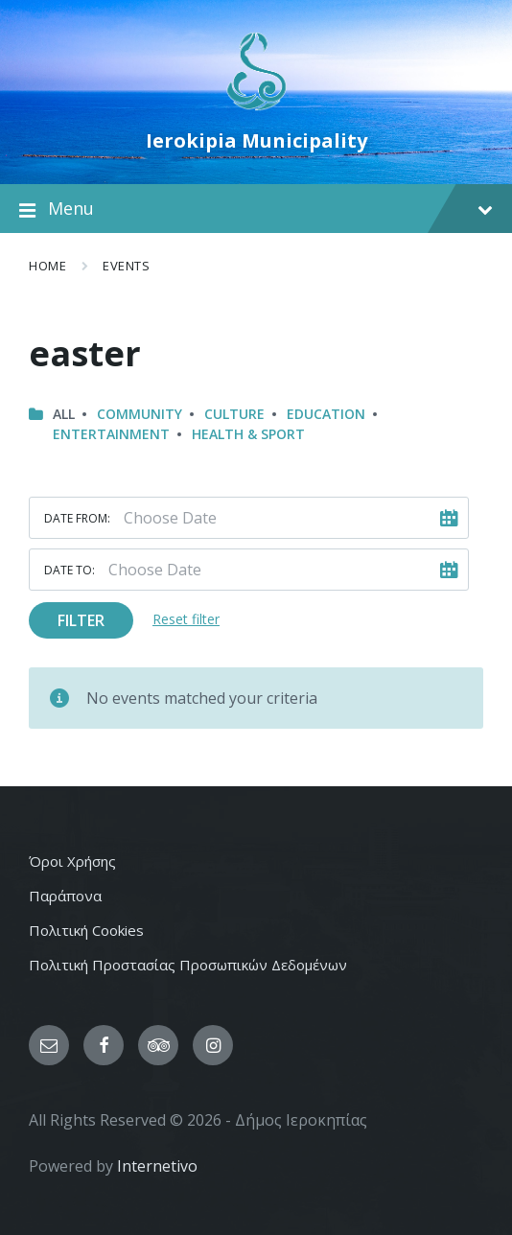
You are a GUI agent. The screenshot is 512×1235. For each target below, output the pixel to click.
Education (326, 414)
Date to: (69, 570)
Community (139, 414)
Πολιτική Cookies (86, 930)
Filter (81, 620)
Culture (234, 414)
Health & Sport (248, 434)
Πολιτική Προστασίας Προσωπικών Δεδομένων (188, 964)
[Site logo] (256, 108)
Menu (256, 209)
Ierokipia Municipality (256, 140)
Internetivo (157, 1166)
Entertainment (111, 434)
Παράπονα (65, 895)
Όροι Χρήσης (72, 861)
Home (47, 265)
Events (126, 265)
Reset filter (186, 619)
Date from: (77, 518)
